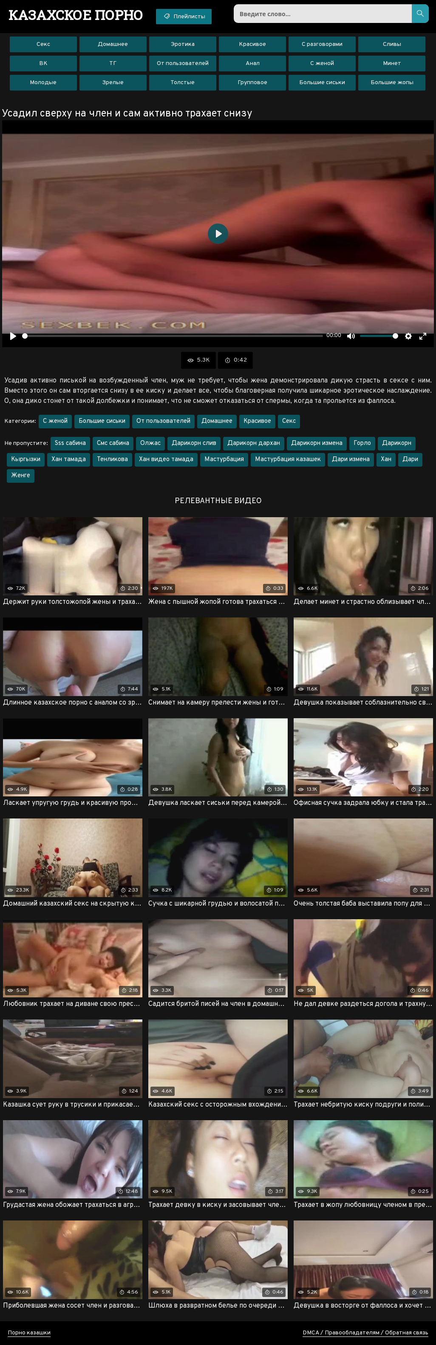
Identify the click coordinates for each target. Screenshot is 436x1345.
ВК (43, 63)
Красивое (252, 44)
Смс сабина (113, 443)
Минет (392, 63)
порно (75, 15)
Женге (20, 476)
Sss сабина (70, 443)
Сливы (392, 44)
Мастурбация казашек (288, 460)
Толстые (182, 82)
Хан (386, 460)
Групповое (252, 82)
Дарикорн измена (317, 443)
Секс (43, 44)
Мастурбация (224, 460)
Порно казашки (29, 1333)
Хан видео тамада (166, 460)
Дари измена (351, 460)
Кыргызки (25, 460)
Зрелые (113, 82)
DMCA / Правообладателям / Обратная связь (365, 1333)
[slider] (172, 336)
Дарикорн (396, 443)
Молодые (43, 82)
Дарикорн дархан (253, 443)
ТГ (112, 63)
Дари (410, 460)
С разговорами (322, 44)
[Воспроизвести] (13, 336)
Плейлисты (183, 16)
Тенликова (112, 460)
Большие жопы (392, 82)
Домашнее (113, 44)
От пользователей (183, 63)
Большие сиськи (322, 82)
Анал (253, 63)
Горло (362, 443)
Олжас (150, 443)
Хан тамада (68, 460)
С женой (322, 63)
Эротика (183, 44)
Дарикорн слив (194, 443)
